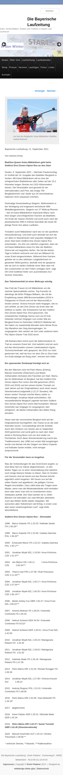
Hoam (5, 60)
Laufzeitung (28, 60)
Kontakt (6, 75)
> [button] (58, 44)
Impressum (8, 764)
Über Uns (15, 60)
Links (51, 67)
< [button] (4, 44)
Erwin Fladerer (34, 764)
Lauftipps (34, 67)
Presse (13, 67)
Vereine (23, 67)
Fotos (44, 67)
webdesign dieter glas (24, 768)
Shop (4, 67)
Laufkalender (44, 60)
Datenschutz (43, 768)
